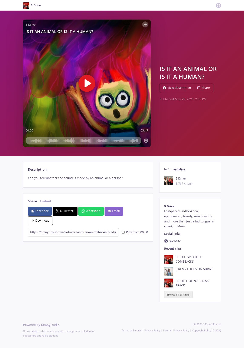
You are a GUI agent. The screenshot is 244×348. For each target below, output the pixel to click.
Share (203, 88)
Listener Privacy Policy (176, 330)
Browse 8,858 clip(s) (178, 294)
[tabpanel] (88, 178)
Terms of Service (132, 330)
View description (177, 88)
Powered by (41, 325)
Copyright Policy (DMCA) (206, 330)
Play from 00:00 (135, 232)
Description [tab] (37, 169)
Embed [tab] (45, 201)
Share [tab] (32, 201)
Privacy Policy (152, 330)
